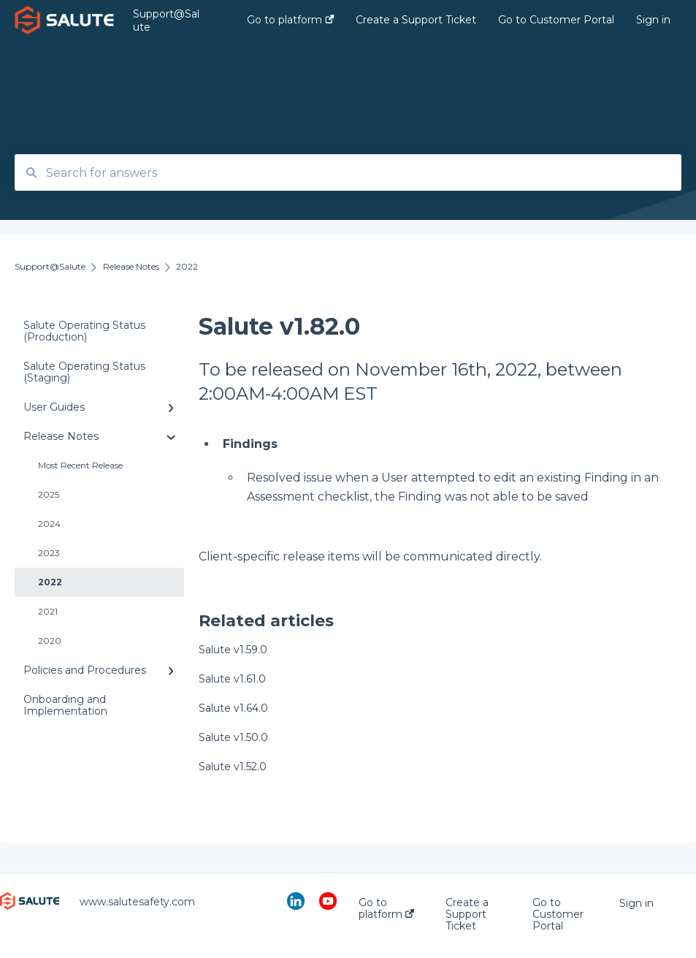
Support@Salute (166, 20)
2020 (49, 640)
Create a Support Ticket (467, 914)
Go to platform (386, 908)
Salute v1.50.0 (233, 737)
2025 (48, 494)
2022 (50, 582)
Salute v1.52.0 (233, 766)
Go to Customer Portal (558, 914)
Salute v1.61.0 (232, 678)
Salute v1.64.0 (233, 708)
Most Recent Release (80, 465)
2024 (49, 523)
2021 (48, 611)
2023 (49, 552)
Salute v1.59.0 (233, 649)
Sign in (636, 903)
